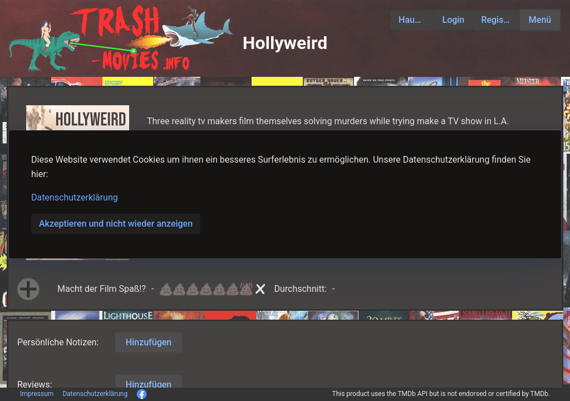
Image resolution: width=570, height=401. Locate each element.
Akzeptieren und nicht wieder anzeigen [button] (116, 223)
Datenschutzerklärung (74, 197)
